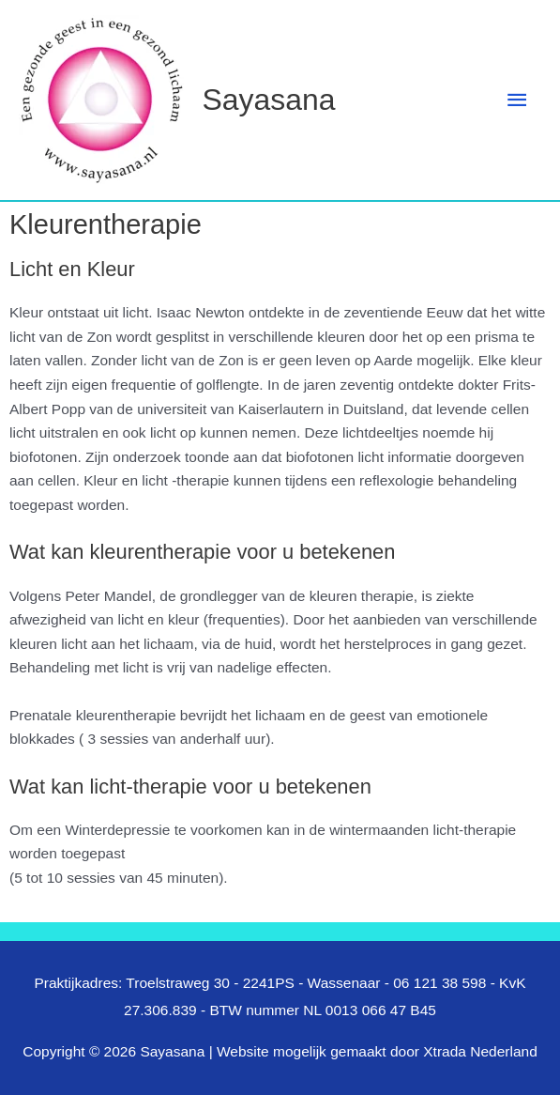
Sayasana (269, 99)
